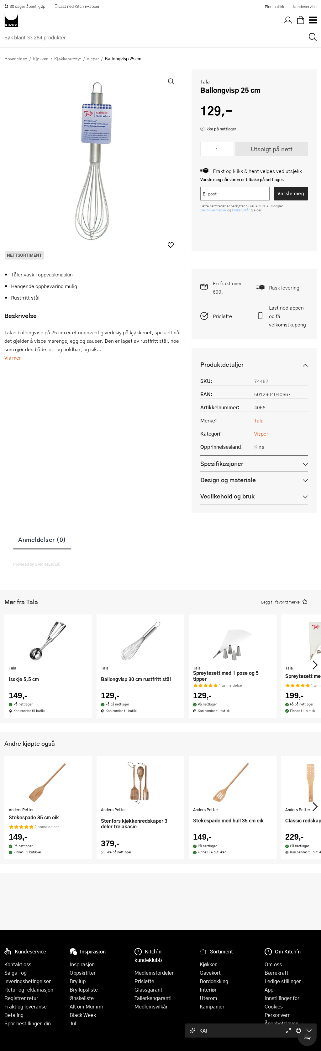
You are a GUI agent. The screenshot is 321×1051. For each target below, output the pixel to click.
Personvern (278, 1014)
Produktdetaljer (222, 364)
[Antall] (217, 149)
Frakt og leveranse (25, 1006)
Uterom (208, 998)
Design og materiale (228, 479)
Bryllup (78, 981)
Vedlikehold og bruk (227, 496)
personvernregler (213, 210)
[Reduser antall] (206, 149)
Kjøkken (41, 58)
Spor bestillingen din (27, 1023)
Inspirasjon (82, 964)
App (269, 989)
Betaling (14, 1014)
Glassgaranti (149, 989)
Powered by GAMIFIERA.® (37, 564)
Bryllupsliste (84, 989)
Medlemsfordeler (154, 972)
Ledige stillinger (283, 981)
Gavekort (210, 972)
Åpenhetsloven (281, 1023)
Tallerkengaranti (152, 998)
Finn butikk (274, 6)
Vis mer (12, 357)
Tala (205, 81)
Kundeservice (305, 6)
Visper (93, 58)
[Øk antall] (227, 149)
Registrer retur (21, 998)
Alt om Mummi (86, 1006)
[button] (171, 245)
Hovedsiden (15, 58)
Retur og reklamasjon (28, 989)
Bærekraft (276, 972)
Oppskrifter (83, 972)
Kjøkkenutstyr (67, 58)
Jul (73, 1023)
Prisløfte (222, 316)
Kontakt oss (17, 964)
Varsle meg (290, 193)
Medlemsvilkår (151, 1006)
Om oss (273, 964)
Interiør (208, 989)
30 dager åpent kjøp (24, 6)
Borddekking (214, 981)
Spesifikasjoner (221, 463)
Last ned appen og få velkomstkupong (287, 316)
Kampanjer (212, 1006)
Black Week (83, 1014)
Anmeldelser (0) (42, 539)
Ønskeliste (82, 998)
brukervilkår (241, 210)
